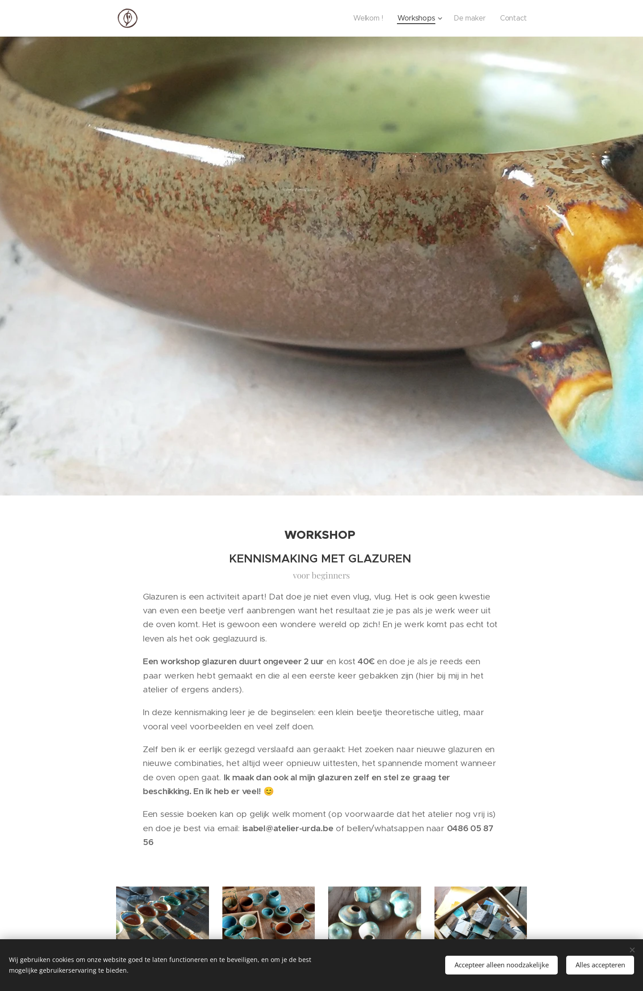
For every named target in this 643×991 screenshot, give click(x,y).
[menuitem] (385, 18)
